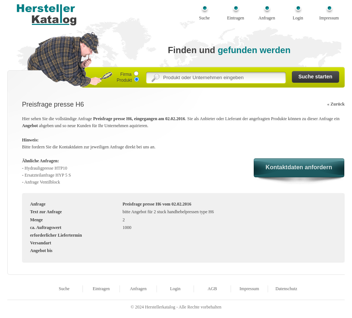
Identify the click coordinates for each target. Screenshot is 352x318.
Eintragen (235, 18)
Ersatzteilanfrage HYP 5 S (48, 175)
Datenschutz (286, 288)
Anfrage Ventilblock (42, 182)
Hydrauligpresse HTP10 (46, 168)
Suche (204, 18)
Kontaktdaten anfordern (298, 167)
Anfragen (266, 18)
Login (298, 18)
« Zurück (336, 104)
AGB (212, 288)
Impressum (329, 18)
